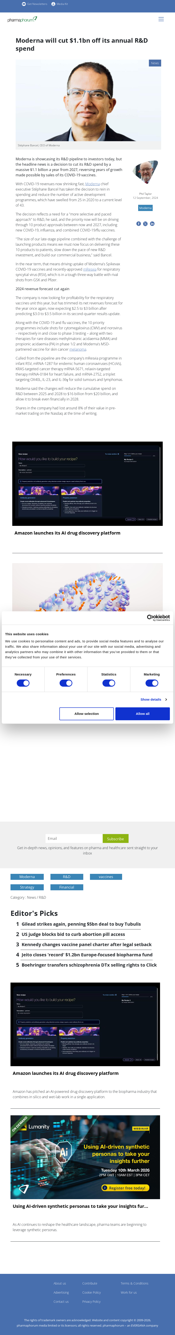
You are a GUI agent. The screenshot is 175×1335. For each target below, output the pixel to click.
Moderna (92, 183)
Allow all (143, 714)
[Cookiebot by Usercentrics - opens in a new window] (150, 618)
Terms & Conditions (134, 1283)
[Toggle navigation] (162, 19)
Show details (151, 699)
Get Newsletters (37, 4)
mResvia (89, 269)
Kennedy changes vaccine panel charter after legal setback (87, 944)
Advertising (61, 1292)
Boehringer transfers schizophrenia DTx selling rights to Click (89, 965)
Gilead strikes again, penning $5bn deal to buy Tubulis (81, 924)
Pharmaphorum (23, 1290)
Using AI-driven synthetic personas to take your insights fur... (80, 1206)
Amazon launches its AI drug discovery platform (68, 533)
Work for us (129, 1292)
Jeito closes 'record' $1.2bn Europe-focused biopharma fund (87, 955)
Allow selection (87, 714)
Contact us (61, 1301)
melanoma (77, 349)
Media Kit (62, 4)
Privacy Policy (91, 1301)
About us (60, 1283)
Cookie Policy (91, 1292)
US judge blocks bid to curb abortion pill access (73, 934)
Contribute (89, 1283)
